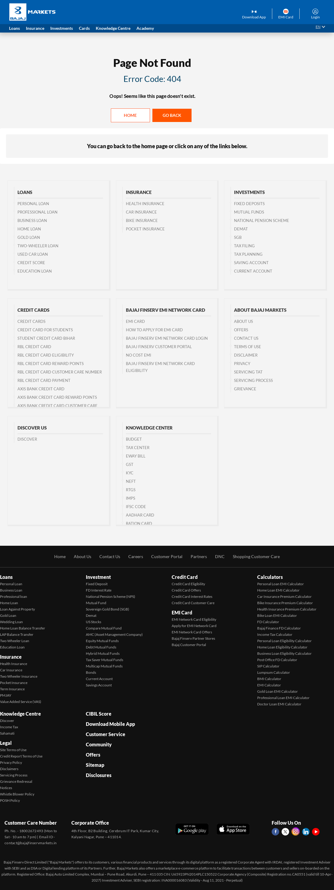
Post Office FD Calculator (277, 659)
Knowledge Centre (20, 714)
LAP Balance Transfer (16, 634)
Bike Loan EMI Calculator (277, 615)
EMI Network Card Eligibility (194, 619)
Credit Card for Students (45, 329)
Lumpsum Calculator (273, 672)
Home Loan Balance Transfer (22, 628)
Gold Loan (28, 237)
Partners (199, 556)
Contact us (246, 338)
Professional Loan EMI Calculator (283, 697)
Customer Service (105, 734)
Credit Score (31, 262)
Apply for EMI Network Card (194, 625)
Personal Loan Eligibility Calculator (284, 641)
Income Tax (9, 727)
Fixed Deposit (97, 584)
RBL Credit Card (34, 346)
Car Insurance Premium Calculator (284, 596)
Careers (135, 556)
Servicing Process (253, 380)
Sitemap (95, 765)
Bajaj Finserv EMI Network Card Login (167, 338)
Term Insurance (12, 689)
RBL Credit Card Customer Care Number (59, 372)
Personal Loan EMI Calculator (280, 584)
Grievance (245, 388)
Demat (241, 228)
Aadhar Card (140, 515)
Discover (27, 439)
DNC (220, 556)
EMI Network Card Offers (192, 632)
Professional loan (13, 596)
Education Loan (34, 271)
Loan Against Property (17, 609)
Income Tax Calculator (274, 634)
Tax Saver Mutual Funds (104, 659)
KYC (129, 472)
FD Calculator (268, 622)
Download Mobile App (110, 724)
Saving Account (251, 262)
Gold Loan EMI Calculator (277, 691)
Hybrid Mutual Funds (103, 653)
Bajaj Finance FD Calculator (279, 628)
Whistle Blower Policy (17, 794)
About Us (243, 321)
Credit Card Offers (186, 590)
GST (129, 464)
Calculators (270, 577)
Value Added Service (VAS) (20, 701)
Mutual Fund (96, 603)
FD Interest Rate (98, 590)
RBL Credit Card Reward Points (50, 363)
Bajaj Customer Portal (189, 644)
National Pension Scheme (261, 220)
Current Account (253, 271)
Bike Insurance (142, 220)
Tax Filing (244, 245)
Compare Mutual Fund (104, 628)
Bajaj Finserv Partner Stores (193, 638)
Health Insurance (145, 203)
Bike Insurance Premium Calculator (285, 603)
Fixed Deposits (249, 203)
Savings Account (99, 685)
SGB (238, 237)
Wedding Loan (11, 622)
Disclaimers (9, 769)
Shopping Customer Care (256, 556)
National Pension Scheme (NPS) (110, 596)
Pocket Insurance (145, 228)
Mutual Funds (249, 212)
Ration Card (139, 523)
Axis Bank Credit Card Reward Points (57, 397)
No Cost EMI (138, 355)
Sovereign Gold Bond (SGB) (107, 609)
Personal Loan (33, 203)
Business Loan (32, 220)
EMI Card (135, 321)
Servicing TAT (248, 372)
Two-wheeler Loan (37, 245)
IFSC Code (136, 506)
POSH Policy (10, 800)
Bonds (91, 672)
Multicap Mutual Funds (104, 666)
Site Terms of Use (13, 750)
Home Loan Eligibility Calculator (282, 647)
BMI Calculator (269, 678)
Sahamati (7, 733)
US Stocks (93, 622)
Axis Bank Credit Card (40, 388)
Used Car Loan (32, 254)
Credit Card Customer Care (193, 603)
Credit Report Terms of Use (21, 756)
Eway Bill (135, 456)
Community (99, 744)
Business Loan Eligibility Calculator (284, 653)
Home (130, 115)
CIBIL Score (98, 714)
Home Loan (29, 228)
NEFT (131, 481)
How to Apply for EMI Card (154, 329)
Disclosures (98, 775)
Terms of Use (247, 346)
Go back (172, 115)
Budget (134, 439)
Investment (98, 577)
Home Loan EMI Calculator (278, 590)
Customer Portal (167, 556)
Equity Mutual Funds (102, 641)
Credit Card (185, 577)
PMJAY (5, 695)
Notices (6, 787)
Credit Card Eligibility (188, 584)
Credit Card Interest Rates (192, 596)
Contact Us (109, 556)
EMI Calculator (269, 685)
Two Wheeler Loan (14, 641)
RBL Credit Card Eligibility (45, 355)
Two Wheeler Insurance (18, 676)
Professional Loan (37, 212)
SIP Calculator (268, 666)
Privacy (242, 363)
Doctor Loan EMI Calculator (279, 704)
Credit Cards (31, 321)
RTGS (131, 489)
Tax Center (137, 447)
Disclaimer (246, 355)
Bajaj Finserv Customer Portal (159, 346)
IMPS (130, 498)
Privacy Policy (11, 762)
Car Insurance (141, 212)
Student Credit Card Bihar (46, 338)
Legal (6, 743)
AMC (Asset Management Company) (114, 634)
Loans (6, 577)
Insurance (11, 657)
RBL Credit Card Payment (43, 380)
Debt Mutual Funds (101, 647)
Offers (241, 329)
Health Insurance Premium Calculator (287, 609)
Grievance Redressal (16, 781)
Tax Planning (248, 254)
